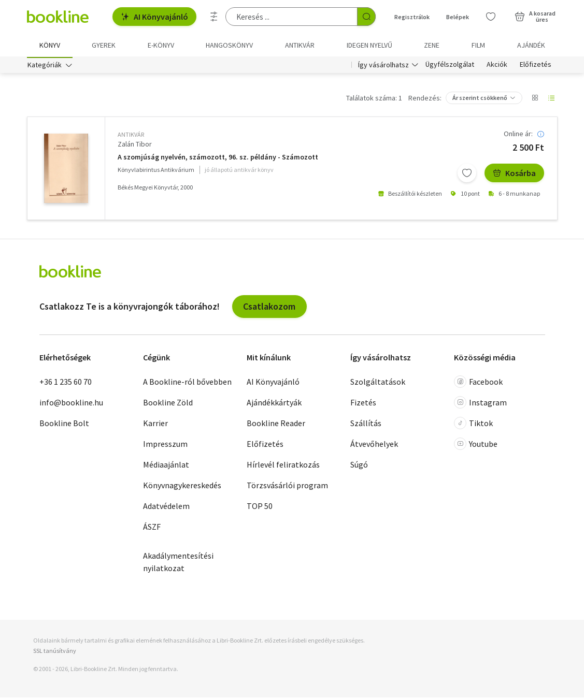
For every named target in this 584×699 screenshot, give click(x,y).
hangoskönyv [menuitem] (229, 45)
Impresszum (165, 445)
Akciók (497, 66)
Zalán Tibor (135, 145)
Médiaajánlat (166, 466)
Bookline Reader (276, 424)
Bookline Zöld (168, 404)
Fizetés (363, 404)
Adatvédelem (166, 507)
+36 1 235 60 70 (65, 383)
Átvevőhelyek (374, 445)
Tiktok (473, 424)
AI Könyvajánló (154, 16)
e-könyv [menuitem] (161, 45)
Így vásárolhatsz (383, 66)
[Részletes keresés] (214, 16)
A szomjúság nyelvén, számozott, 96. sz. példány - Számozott (218, 158)
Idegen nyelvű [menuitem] (369, 45)
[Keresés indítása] (366, 16)
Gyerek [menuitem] (104, 45)
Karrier (155, 424)
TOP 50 (260, 507)
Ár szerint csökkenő (479, 99)
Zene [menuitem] (431, 45)
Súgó (359, 466)
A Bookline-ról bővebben (187, 383)
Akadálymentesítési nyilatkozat (178, 563)
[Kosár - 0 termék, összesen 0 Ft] (535, 16)
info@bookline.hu (71, 404)
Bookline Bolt (64, 424)
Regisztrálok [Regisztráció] (412, 17)
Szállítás (365, 424)
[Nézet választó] (535, 99)
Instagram (480, 404)
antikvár (131, 136)
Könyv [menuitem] (49, 45)
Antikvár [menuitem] (300, 45)
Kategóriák (44, 66)
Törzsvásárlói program (287, 487)
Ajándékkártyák (274, 404)
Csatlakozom (269, 308)
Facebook (478, 383)
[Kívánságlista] (490, 16)
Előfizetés (535, 66)
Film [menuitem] (478, 45)
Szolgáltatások (377, 383)
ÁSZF (152, 528)
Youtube (475, 445)
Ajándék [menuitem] (531, 45)
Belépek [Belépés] (457, 17)
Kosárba (514, 174)
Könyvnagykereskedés (182, 487)
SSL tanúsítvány (54, 652)
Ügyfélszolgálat (449, 66)
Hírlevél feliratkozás (283, 466)
